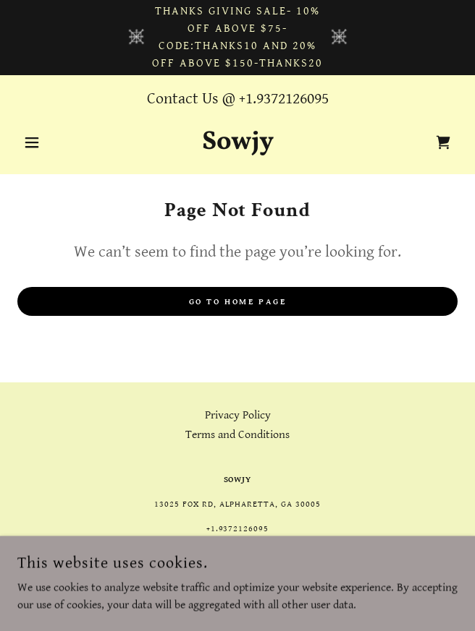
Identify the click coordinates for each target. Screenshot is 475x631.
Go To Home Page (238, 301)
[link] (237, 142)
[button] (50, 142)
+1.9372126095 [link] (284, 99)
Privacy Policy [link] (238, 415)
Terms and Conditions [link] (237, 435)
